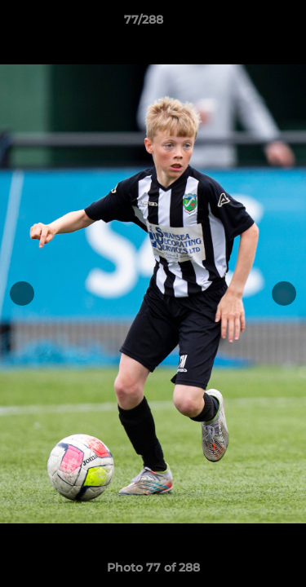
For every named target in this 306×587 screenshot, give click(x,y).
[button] (247, 23)
